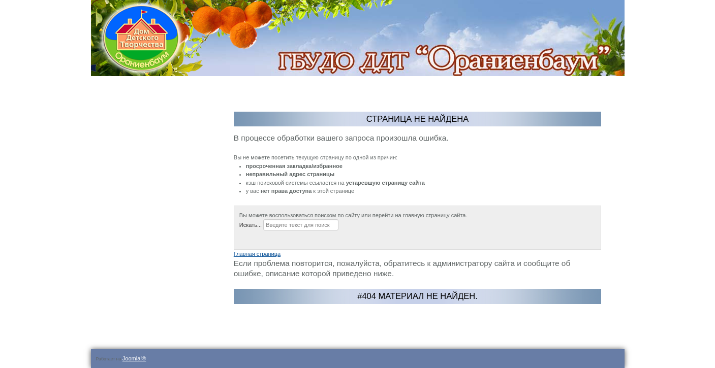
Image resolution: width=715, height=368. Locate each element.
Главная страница (257, 254)
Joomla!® (134, 358)
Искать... (250, 225)
